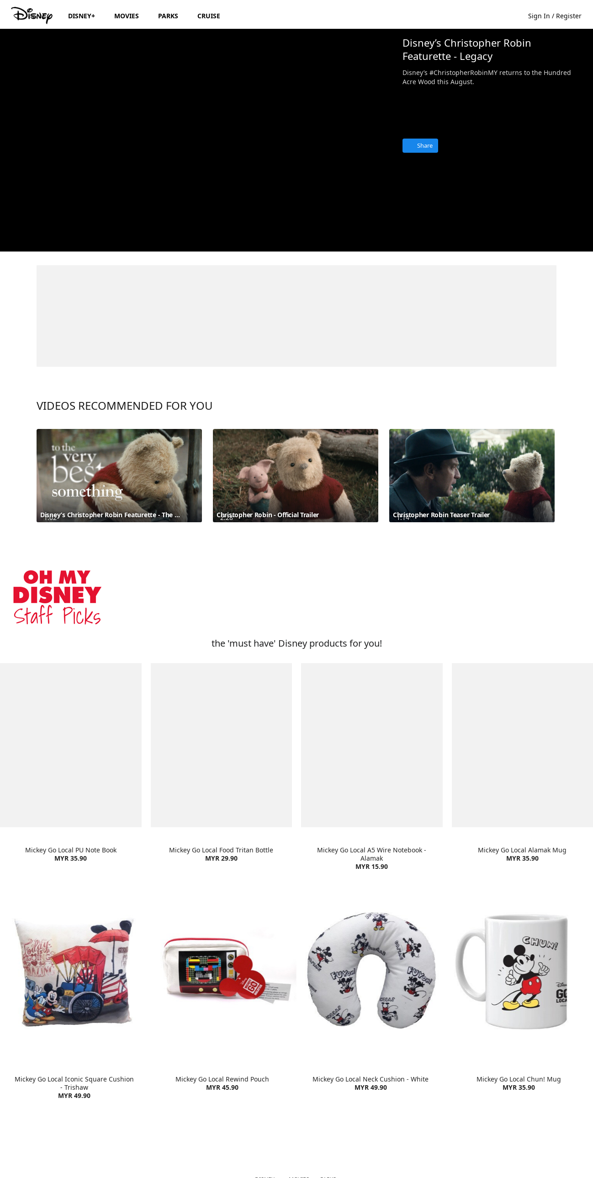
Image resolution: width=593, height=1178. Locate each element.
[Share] (420, 146)
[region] (197, 140)
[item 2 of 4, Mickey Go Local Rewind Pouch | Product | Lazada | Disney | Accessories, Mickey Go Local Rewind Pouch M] (222, 970)
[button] (559, 15)
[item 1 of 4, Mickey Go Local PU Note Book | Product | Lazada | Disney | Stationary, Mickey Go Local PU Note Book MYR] (71, 745)
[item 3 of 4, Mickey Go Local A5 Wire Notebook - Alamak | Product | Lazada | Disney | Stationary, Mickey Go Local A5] (372, 745)
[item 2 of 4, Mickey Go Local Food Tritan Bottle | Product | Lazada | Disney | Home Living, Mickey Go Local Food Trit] (221, 745)
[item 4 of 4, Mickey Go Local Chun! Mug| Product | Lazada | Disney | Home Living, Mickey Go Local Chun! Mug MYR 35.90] (519, 970)
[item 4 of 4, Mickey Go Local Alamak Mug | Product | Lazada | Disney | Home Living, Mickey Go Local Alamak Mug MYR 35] (522, 745)
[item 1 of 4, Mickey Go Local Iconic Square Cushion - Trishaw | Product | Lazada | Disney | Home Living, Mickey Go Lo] (74, 970)
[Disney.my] (32, 15)
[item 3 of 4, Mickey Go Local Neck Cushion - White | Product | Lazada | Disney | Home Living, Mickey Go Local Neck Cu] (370, 970)
